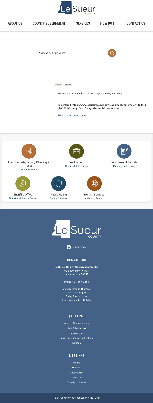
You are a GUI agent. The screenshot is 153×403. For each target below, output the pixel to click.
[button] (112, 53)
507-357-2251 (80, 281)
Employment (76, 333)
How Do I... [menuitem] (108, 23)
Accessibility (76, 372)
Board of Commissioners (76, 323)
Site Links (76, 356)
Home (58, 85)
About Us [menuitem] (15, 23)
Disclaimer (76, 377)
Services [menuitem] (83, 23)
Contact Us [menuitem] (136, 23)
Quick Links (77, 316)
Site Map (76, 367)
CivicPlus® (94, 397)
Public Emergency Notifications (77, 338)
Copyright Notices (76, 382)
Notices (76, 342)
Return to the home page (72, 115)
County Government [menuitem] (49, 23)
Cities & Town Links (76, 328)
